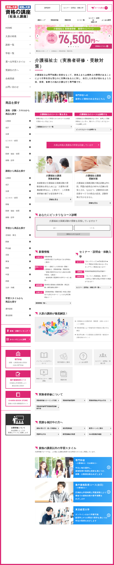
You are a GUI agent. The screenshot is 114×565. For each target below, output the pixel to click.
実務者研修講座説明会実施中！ (95, 271)
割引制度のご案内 (63, 362)
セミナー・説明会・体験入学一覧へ (88, 287)
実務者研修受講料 (69, 400)
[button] (37, 36)
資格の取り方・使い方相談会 (47, 428)
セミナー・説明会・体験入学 (73, 8)
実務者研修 (54, 20)
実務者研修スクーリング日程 (47, 400)
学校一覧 (9, 53)
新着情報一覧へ (41, 303)
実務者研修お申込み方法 (97, 400)
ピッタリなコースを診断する (86, 129)
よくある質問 (106, 20)
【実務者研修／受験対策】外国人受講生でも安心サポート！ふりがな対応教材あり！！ (57, 294)
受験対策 (68, 20)
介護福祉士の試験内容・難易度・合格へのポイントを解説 (93, 322)
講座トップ (41, 20)
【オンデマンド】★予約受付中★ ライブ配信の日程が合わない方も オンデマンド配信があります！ (96, 264)
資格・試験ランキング (19, 331)
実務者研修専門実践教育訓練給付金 (47, 407)
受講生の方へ (12, 70)
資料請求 (47, 8)
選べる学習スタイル (15, 61)
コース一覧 (81, 20)
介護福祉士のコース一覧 (45, 127)
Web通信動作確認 (95, 434)
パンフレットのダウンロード (44, 362)
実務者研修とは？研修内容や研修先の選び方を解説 (93, 329)
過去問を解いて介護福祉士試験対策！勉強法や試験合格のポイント (93, 336)
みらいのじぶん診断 (18, 339)
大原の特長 (10, 36)
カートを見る (99, 8)
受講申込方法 (41, 434)
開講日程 (64, 380)
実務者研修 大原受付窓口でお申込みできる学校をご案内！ (57, 259)
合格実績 (9, 78)
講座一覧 (9, 45)
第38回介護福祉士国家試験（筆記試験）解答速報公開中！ (56, 286)
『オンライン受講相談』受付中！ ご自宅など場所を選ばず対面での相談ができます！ (98, 278)
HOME (8, 28)
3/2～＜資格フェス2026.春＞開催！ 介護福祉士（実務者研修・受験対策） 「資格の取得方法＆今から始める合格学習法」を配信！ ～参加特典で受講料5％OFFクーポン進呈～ (57, 273)
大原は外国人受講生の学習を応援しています (73, 145)
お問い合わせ (12, 87)
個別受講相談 (67, 428)
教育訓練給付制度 (69, 434)
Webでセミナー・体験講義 (44, 380)
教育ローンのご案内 (96, 428)
